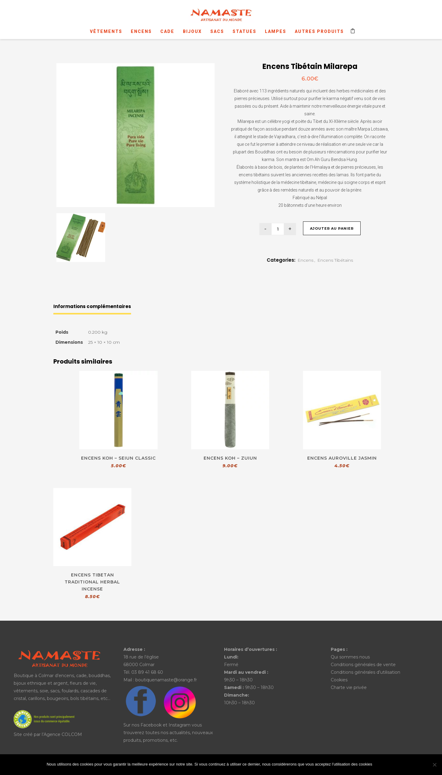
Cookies (339, 680)
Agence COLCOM (63, 734)
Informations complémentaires (92, 306)
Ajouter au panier (332, 228)
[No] (434, 765)
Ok (385, 765)
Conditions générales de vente (363, 664)
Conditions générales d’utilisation (365, 672)
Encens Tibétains (335, 260)
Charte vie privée (349, 687)
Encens (305, 260)
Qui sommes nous (350, 657)
